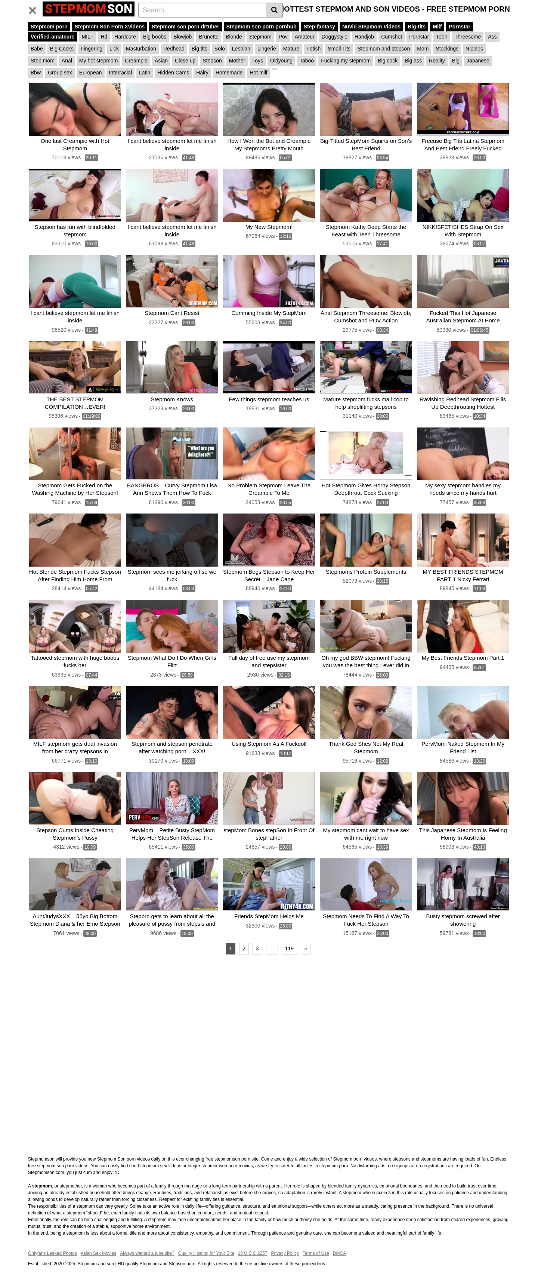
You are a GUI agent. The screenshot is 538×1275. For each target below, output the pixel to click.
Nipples (474, 49)
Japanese (478, 61)
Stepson (212, 61)
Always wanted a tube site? (147, 1244)
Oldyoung (281, 61)
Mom (423, 49)
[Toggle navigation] (35, 9)
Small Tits (339, 49)
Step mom (43, 61)
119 (289, 939)
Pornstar (459, 27)
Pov (283, 37)
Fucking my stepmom (346, 61)
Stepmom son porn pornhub (261, 27)
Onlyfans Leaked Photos (52, 1244)
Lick (114, 49)
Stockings (447, 49)
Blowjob (182, 37)
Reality (437, 61)
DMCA (339, 1244)
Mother (237, 61)
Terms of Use (316, 1244)
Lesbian (241, 49)
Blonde (234, 37)
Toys (257, 61)
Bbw (36, 73)
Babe (37, 49)
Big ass (413, 61)
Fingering (91, 49)
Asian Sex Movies (98, 1244)
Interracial (120, 73)
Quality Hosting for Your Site (206, 1244)
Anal (67, 61)
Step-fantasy (319, 27)
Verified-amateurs (53, 37)
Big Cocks (62, 49)
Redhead (174, 49)
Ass (492, 37)
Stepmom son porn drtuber (185, 27)
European (90, 73)
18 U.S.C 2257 (253, 1244)
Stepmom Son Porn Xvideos (110, 27)
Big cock (388, 61)
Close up (185, 61)
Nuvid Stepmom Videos (371, 27)
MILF (88, 37)
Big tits (199, 49)
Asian (161, 61)
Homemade (229, 73)
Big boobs (154, 37)
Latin (144, 73)
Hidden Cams (173, 73)
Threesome (467, 37)
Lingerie (266, 49)
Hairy (202, 73)
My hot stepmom (98, 61)
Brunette (209, 37)
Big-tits (417, 27)
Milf (437, 27)
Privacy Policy (285, 1244)
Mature (291, 49)
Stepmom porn (49, 27)
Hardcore (125, 37)
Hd (104, 37)
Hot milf (258, 73)
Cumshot (391, 37)
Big (456, 61)
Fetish (313, 49)
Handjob (364, 37)
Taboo (307, 61)
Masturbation (141, 49)
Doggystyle (334, 37)
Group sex (60, 73)
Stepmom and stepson (384, 49)
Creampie (136, 61)
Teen (441, 37)
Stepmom (260, 37)
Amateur (305, 37)
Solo (219, 49)
